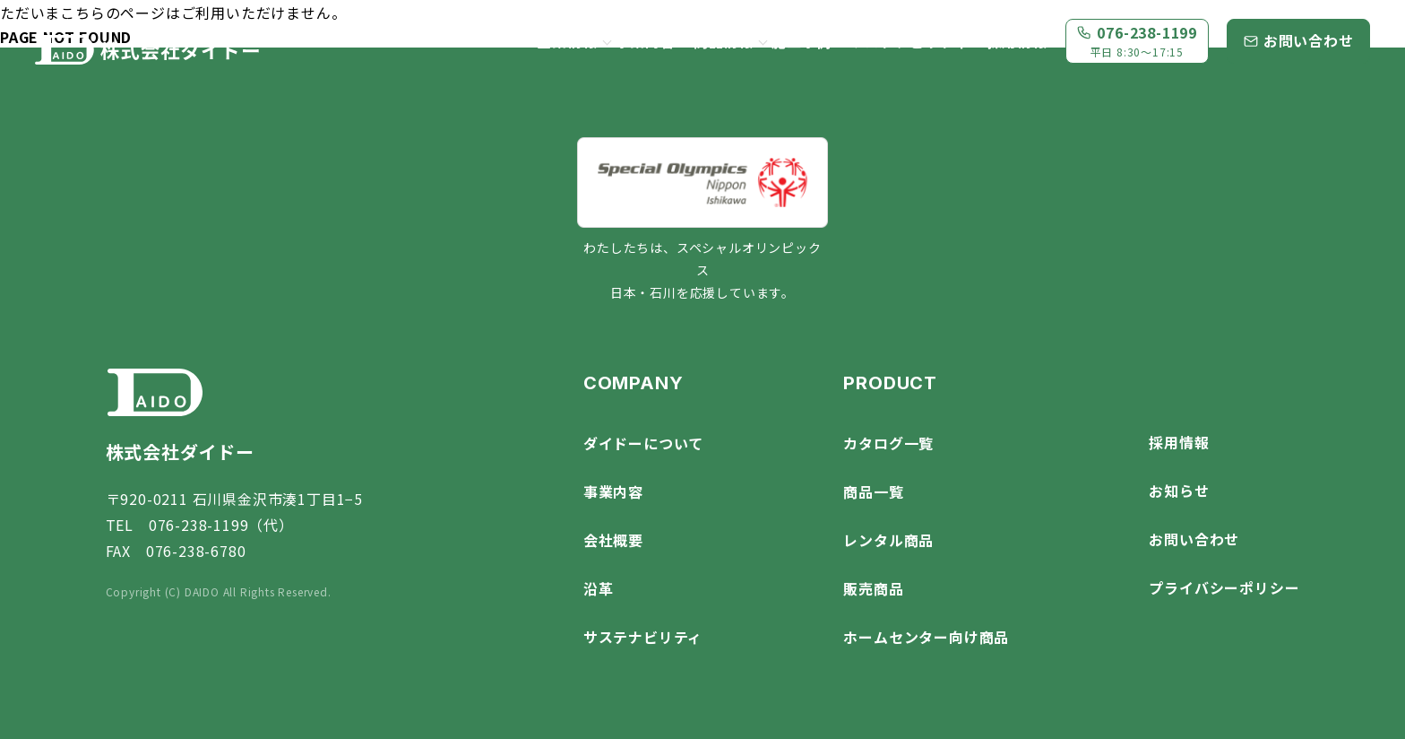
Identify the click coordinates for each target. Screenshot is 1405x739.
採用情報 (1017, 41)
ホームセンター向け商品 (926, 637)
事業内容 (646, 41)
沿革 (598, 588)
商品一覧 (873, 491)
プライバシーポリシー (1224, 587)
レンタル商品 (888, 540)
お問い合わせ (1194, 539)
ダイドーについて (643, 443)
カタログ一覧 (888, 443)
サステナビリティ (909, 41)
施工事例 (801, 41)
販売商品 (873, 588)
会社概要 (613, 540)
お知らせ (1179, 490)
